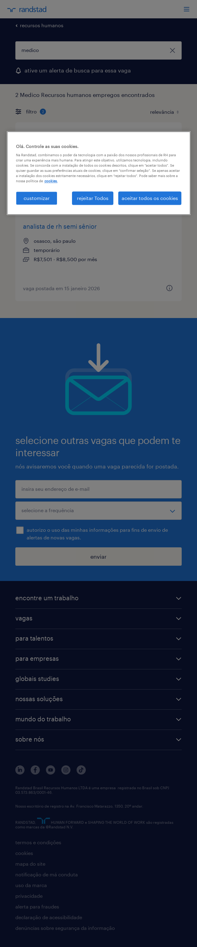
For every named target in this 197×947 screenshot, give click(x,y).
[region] (99, 173)
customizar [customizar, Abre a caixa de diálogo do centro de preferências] (37, 198)
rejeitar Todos (92, 198)
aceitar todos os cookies (150, 198)
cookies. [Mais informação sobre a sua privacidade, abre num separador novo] (51, 181)
